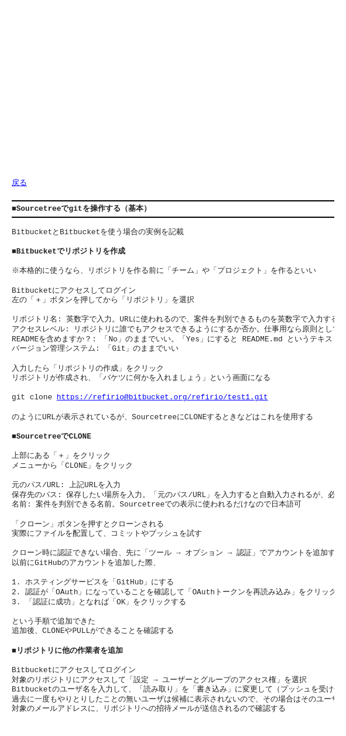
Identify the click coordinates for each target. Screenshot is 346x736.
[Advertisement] (179, 94)
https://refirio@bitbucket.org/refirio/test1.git (162, 397)
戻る (19, 183)
